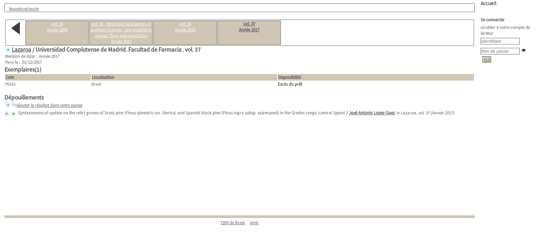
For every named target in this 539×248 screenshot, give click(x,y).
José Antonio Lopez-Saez (372, 113)
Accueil (488, 3)
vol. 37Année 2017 (249, 27)
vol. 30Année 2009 (57, 27)
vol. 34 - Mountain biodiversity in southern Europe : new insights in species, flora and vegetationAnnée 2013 (121, 32)
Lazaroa (21, 49)
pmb (254, 223)
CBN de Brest (233, 223)
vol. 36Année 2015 (185, 27)
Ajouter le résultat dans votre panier (49, 105)
